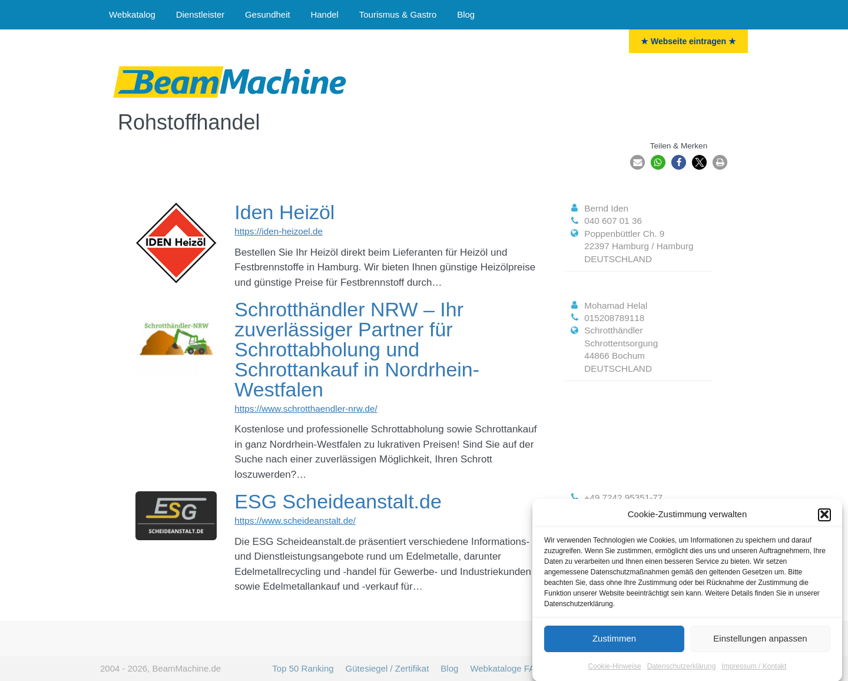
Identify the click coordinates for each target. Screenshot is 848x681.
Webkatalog (132, 14)
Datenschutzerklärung (681, 671)
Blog (466, 14)
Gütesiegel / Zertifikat (387, 668)
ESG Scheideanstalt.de (338, 501)
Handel (324, 14)
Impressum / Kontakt (753, 671)
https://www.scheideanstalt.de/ (295, 520)
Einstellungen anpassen (760, 644)
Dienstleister (200, 14)
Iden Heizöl (284, 212)
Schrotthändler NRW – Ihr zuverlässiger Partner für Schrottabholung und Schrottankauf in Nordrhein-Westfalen (356, 349)
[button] (824, 519)
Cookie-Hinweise (614, 671)
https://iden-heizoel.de (278, 231)
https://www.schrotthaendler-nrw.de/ (305, 409)
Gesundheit (267, 14)
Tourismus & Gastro (398, 14)
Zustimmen (614, 644)
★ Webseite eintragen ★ (688, 41)
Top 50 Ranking (302, 668)
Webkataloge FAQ (505, 668)
